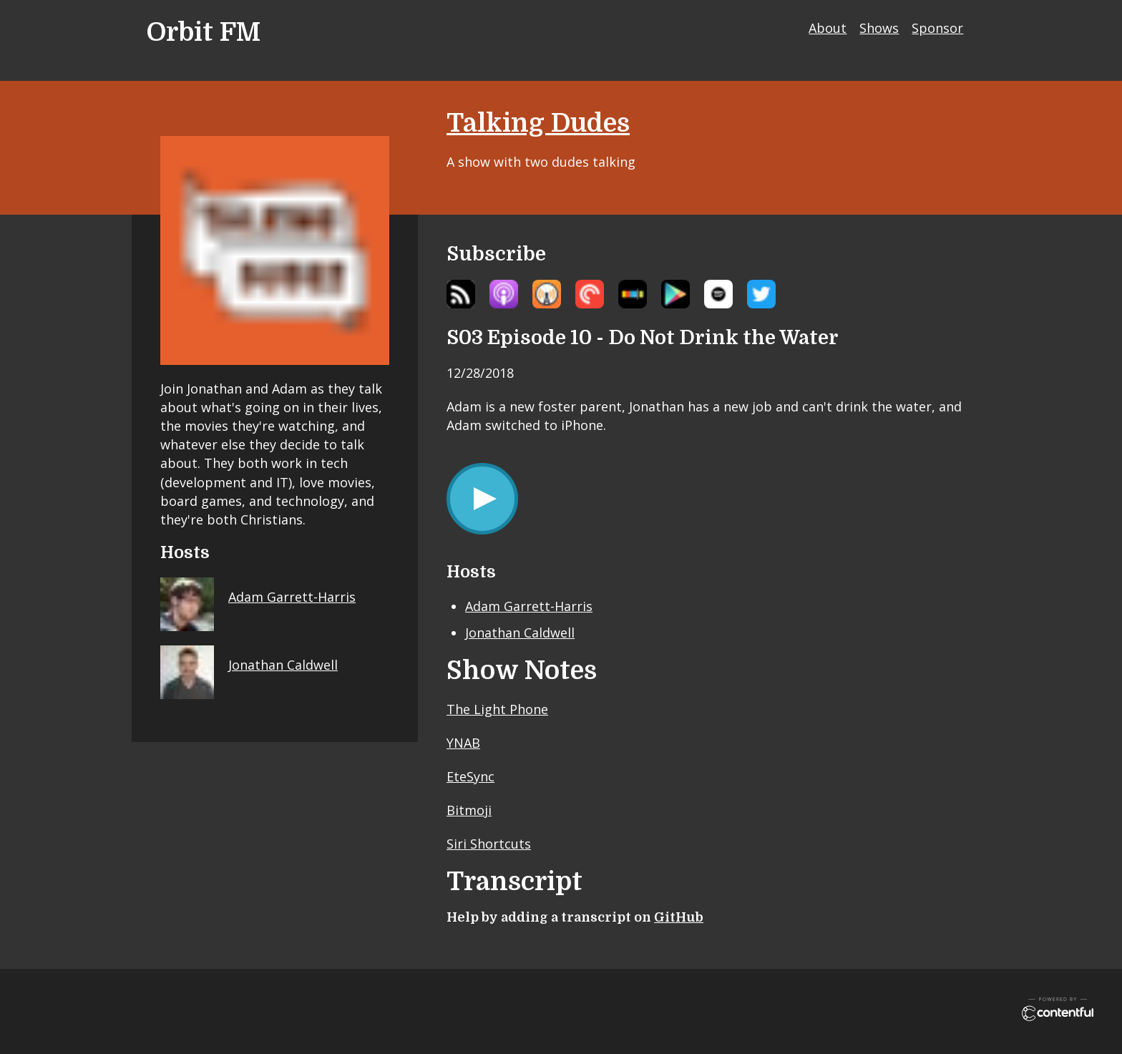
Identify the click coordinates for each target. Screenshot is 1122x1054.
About (828, 27)
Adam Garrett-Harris (528, 606)
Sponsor (937, 27)
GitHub (678, 917)
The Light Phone (497, 709)
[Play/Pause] (482, 499)
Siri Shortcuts (489, 843)
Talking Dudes (538, 123)
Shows (879, 27)
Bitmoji (469, 810)
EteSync (470, 776)
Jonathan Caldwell (520, 632)
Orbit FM (203, 32)
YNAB (463, 742)
